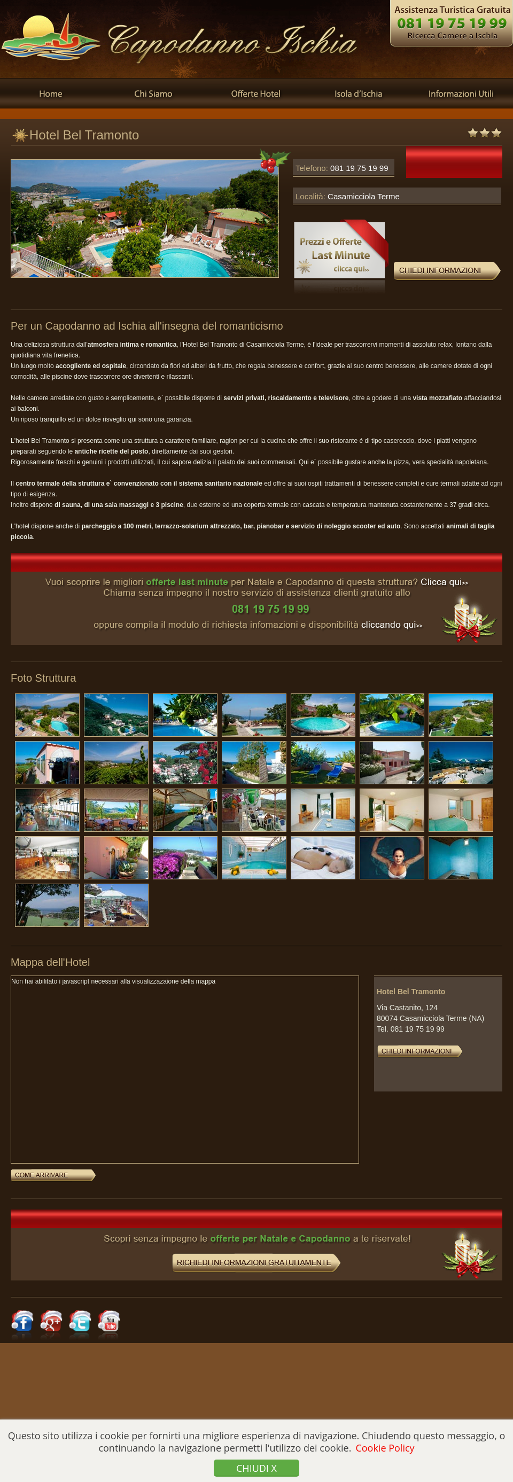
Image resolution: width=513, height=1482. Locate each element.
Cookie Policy (384, 1447)
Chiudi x (256, 1468)
